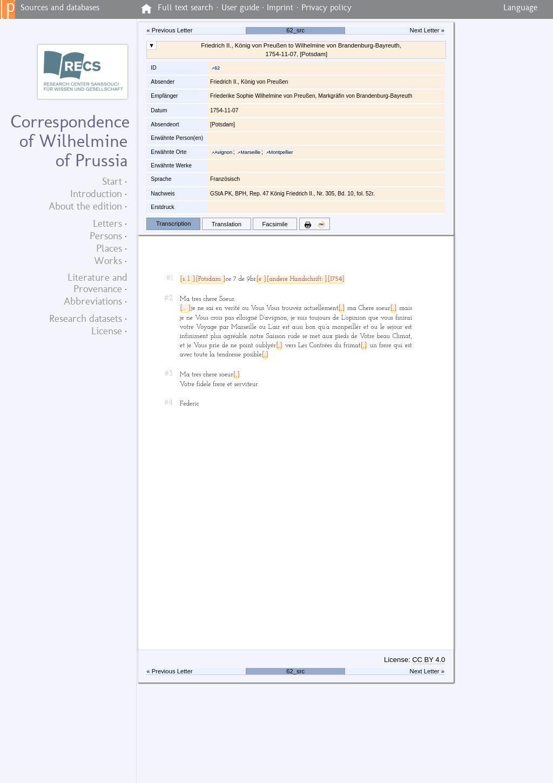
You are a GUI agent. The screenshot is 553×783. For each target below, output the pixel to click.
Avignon (223, 152)
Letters (107, 223)
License (106, 331)
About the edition (85, 206)
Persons (106, 236)
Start (112, 181)
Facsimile (275, 224)
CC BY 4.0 (428, 660)
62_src (295, 30)
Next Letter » (427, 30)
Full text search (185, 7)
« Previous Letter (169, 30)
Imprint (280, 7)
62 (217, 68)
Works (108, 260)
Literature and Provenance (97, 283)
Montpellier (281, 152)
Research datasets (85, 318)
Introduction (96, 193)
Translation (226, 224)
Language (520, 7)
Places (109, 248)
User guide (240, 7)
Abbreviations (93, 301)
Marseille (250, 152)
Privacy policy (326, 7)
